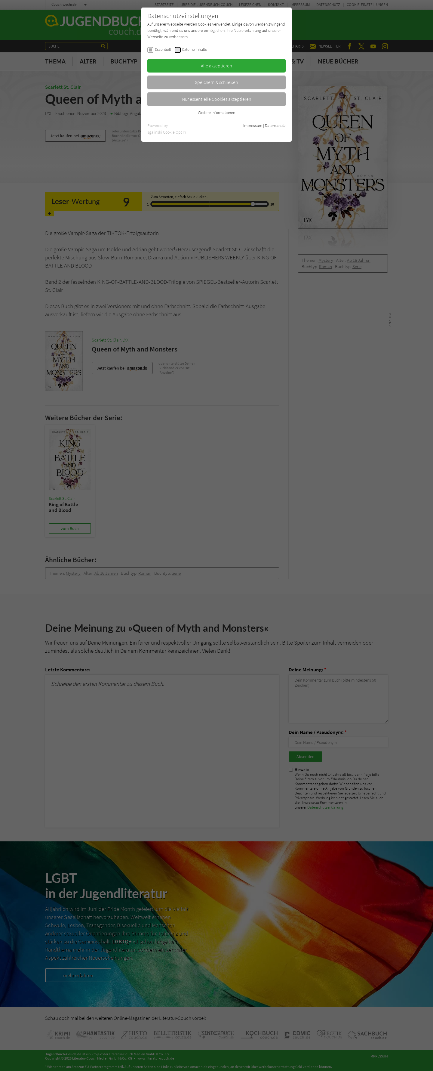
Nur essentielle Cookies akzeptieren (216, 99)
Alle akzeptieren (216, 66)
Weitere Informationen (216, 112)
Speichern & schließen (216, 82)
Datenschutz (275, 125)
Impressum (252, 125)
